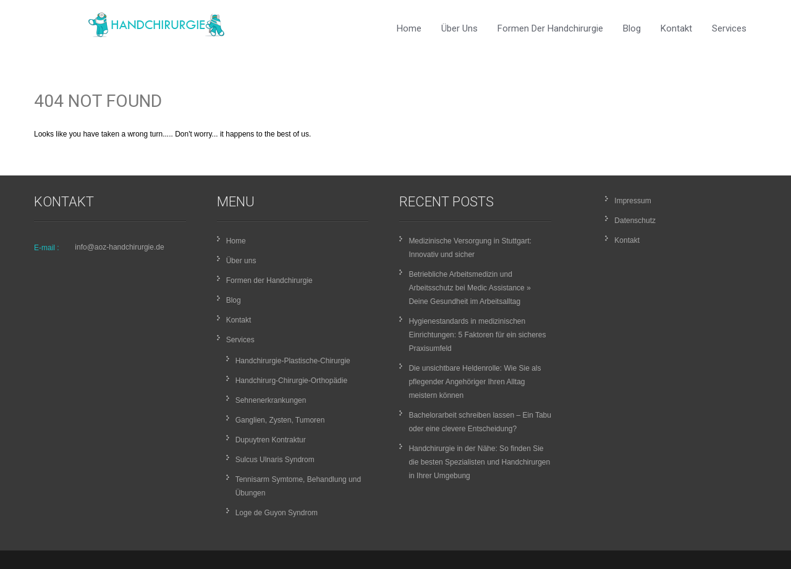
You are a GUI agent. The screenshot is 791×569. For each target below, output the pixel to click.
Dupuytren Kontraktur (270, 440)
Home (409, 28)
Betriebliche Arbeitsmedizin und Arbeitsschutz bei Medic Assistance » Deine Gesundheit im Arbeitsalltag (469, 288)
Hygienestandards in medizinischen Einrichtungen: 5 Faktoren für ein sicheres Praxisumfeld (477, 335)
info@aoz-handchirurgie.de (119, 247)
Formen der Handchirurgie (550, 28)
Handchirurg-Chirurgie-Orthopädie (291, 380)
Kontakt (676, 28)
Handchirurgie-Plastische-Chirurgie (292, 360)
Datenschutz (635, 220)
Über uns (459, 28)
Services (729, 28)
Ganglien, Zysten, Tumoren (280, 420)
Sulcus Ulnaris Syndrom (275, 459)
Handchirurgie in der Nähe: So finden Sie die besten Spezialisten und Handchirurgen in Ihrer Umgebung (479, 462)
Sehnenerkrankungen (271, 400)
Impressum (632, 200)
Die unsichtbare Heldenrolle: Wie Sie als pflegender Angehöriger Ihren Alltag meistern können (474, 382)
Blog (632, 28)
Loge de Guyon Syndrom (276, 512)
